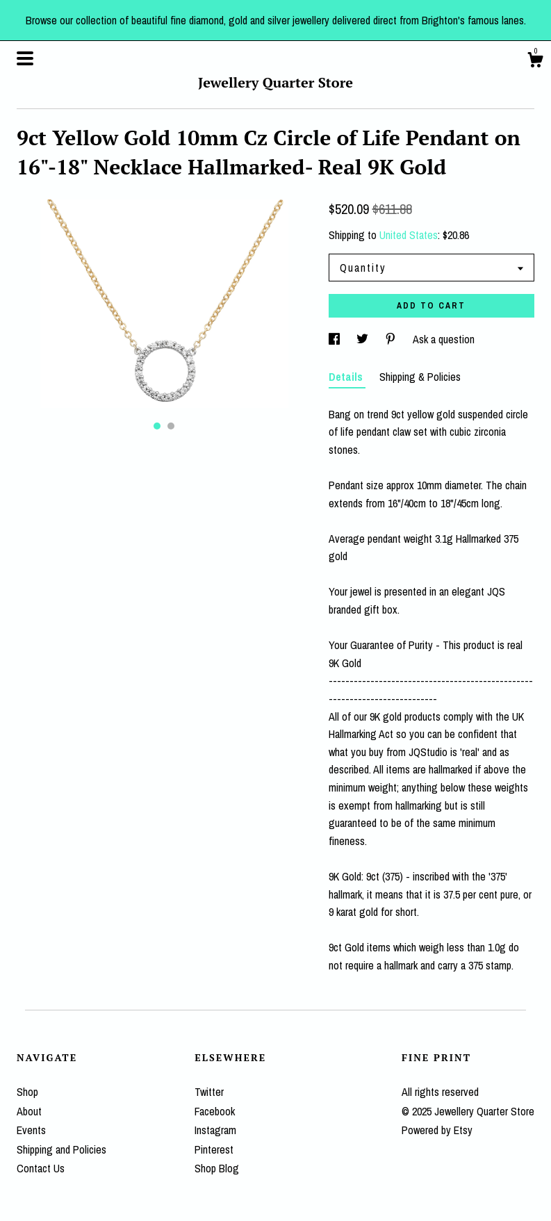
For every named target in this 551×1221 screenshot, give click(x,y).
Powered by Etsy (437, 1130)
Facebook (215, 1111)
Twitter (209, 1091)
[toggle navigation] (25, 58)
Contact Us (41, 1168)
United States (408, 235)
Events (31, 1130)
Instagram (215, 1130)
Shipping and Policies (61, 1149)
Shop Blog (217, 1168)
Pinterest (214, 1149)
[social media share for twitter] (363, 339)
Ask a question (444, 339)
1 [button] (157, 426)
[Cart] (535, 61)
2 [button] (170, 426)
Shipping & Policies (420, 376)
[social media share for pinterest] (392, 339)
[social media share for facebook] (336, 339)
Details (347, 376)
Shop (27, 1091)
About (29, 1111)
